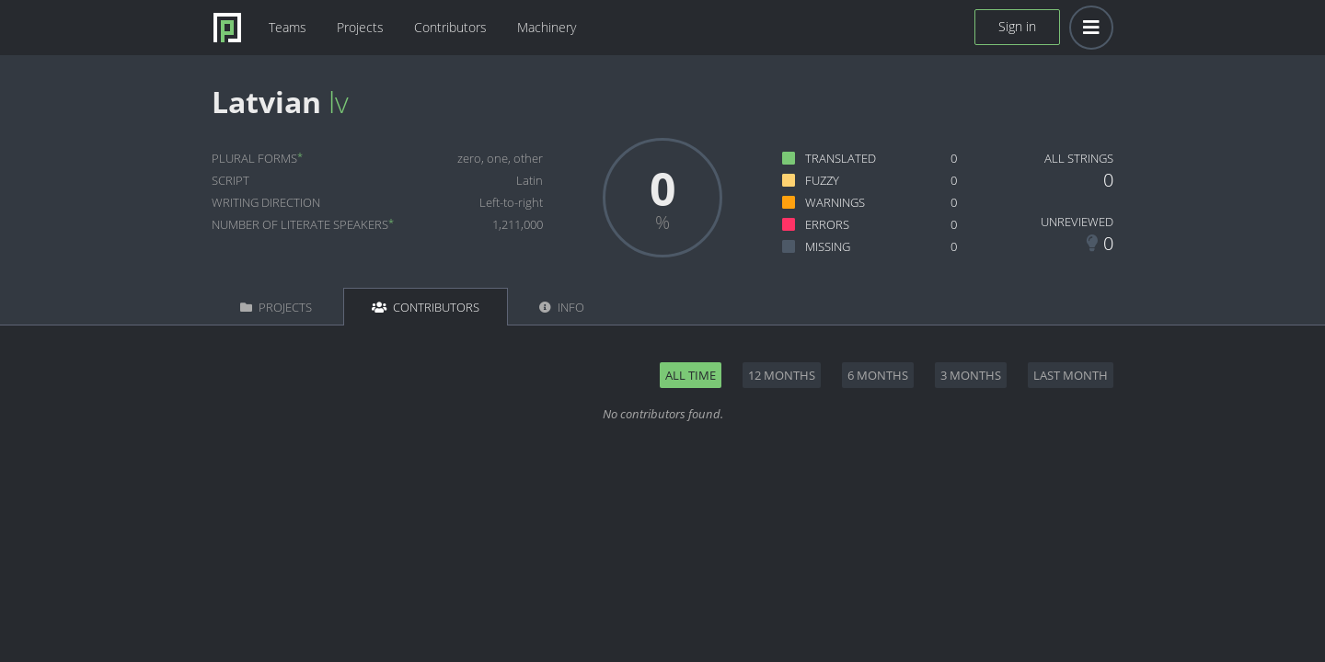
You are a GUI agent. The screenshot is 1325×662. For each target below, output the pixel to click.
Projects (360, 27)
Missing (827, 246)
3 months (970, 375)
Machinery (546, 27)
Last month (1070, 375)
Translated (840, 158)
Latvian (266, 101)
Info (561, 307)
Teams (287, 27)
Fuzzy (822, 180)
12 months (781, 375)
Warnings (835, 202)
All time (690, 375)
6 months (877, 375)
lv (338, 101)
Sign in (1017, 26)
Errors (827, 224)
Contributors (450, 27)
